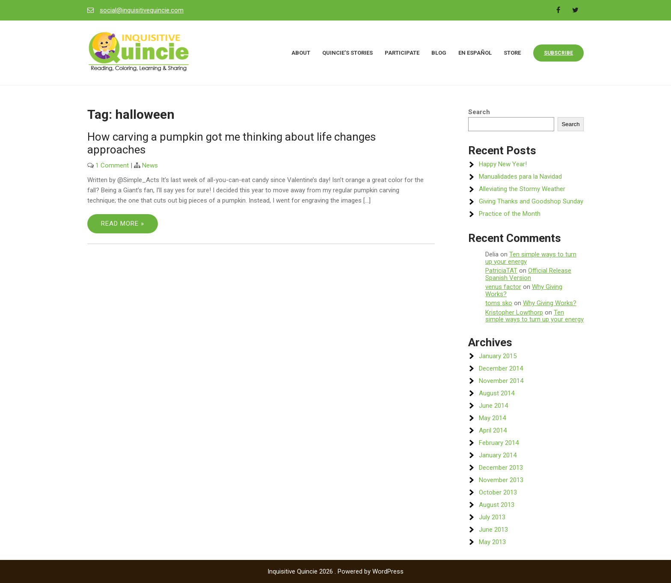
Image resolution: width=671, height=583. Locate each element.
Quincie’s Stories (347, 53)
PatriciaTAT (501, 270)
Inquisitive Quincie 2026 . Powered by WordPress (335, 571)
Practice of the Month (509, 214)
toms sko (498, 303)
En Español (475, 53)
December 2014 (501, 368)
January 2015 (498, 356)
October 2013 (498, 492)
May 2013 (492, 542)
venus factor (503, 287)
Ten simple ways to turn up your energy (530, 257)
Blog (438, 53)
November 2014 (501, 381)
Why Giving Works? (549, 303)
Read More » (122, 223)
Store (512, 53)
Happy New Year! (503, 164)
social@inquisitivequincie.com (142, 10)
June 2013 (493, 529)
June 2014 (493, 405)
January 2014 (498, 455)
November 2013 (501, 480)
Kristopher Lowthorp (514, 312)
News (150, 165)
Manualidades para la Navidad (520, 176)
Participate (402, 53)
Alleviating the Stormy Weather (522, 189)
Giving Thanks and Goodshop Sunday (531, 201)
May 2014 (492, 418)
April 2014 (493, 430)
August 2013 (496, 505)
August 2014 (496, 393)
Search (479, 112)
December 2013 (501, 467)
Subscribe (558, 53)
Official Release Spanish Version (528, 274)
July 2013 (492, 517)
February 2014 (499, 443)
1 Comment (112, 165)
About (300, 53)
